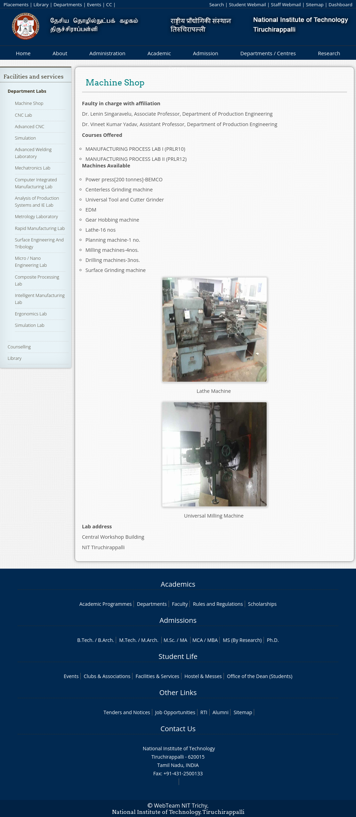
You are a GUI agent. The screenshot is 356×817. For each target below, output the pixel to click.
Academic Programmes (105, 604)
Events (94, 4)
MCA (197, 640)
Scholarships (262, 604)
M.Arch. (150, 640)
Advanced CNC (29, 126)
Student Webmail (247, 4)
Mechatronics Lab (32, 168)
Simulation (25, 138)
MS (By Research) (242, 640)
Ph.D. (273, 640)
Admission (205, 53)
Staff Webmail (286, 4)
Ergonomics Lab (31, 314)
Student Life (178, 656)
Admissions (178, 620)
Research (329, 53)
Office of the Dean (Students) (259, 676)
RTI (203, 712)
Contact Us (177, 728)
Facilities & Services (157, 676)
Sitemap (315, 4)
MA (183, 640)
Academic (159, 53)
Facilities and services (33, 76)
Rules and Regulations (218, 604)
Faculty (180, 604)
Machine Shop (29, 103)
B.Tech (84, 640)
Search (216, 4)
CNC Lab (23, 115)
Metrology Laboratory (36, 216)
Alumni (220, 712)
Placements (16, 4)
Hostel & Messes (203, 676)
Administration (107, 53)
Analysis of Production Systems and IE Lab (37, 201)
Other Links (177, 692)
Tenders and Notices (127, 712)
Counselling (19, 347)
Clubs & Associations (107, 676)
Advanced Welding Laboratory (33, 152)
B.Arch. (106, 640)
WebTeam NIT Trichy (181, 805)
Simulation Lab (29, 325)
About (59, 53)
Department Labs (27, 91)
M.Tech (127, 640)
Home (23, 53)
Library (40, 4)
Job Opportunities (175, 712)
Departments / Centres (268, 53)
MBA (212, 640)
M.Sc (168, 640)
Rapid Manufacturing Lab (40, 228)
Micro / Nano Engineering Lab (31, 261)
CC (109, 4)
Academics (178, 584)
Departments (68, 4)
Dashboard (341, 4)
